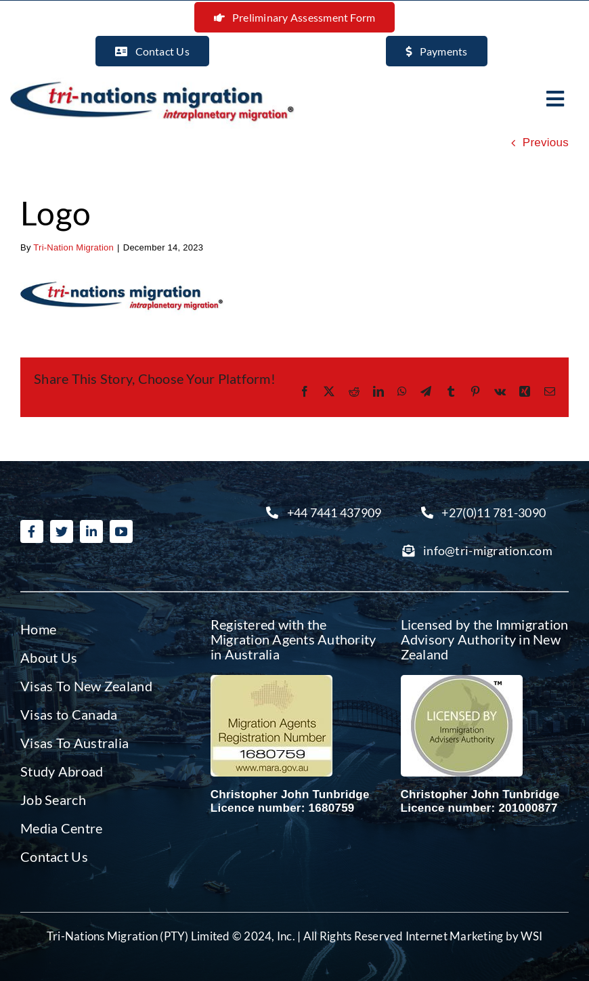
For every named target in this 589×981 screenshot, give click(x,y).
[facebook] (31, 531)
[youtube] (121, 531)
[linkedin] (91, 531)
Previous (546, 142)
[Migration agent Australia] (271, 680)
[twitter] (61, 531)
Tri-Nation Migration (73, 247)
